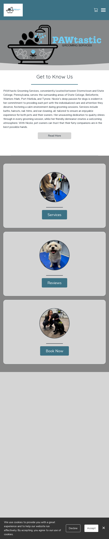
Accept (91, 528)
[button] (96, 10)
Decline (73, 528)
